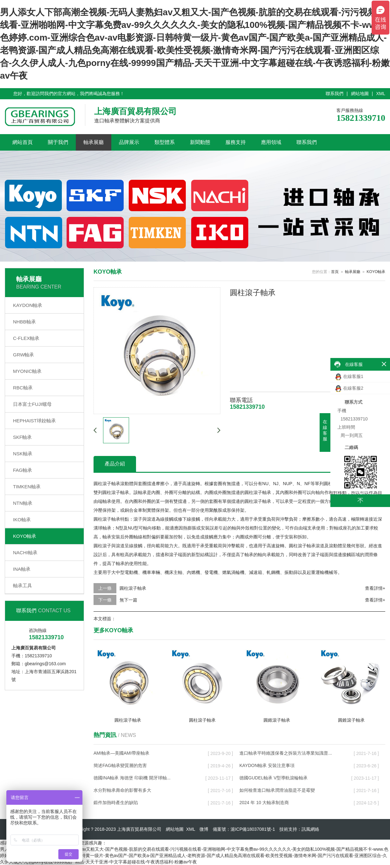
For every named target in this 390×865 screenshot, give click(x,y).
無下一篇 (128, 599)
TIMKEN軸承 (27, 486)
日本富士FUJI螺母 (32, 404)
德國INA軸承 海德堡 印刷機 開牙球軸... (132, 777)
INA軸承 (21, 569)
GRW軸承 (23, 354)
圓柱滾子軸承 (133, 588)
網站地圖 (360, 93)
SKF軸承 (22, 437)
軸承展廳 (93, 142)
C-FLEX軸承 (26, 338)
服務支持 (235, 142)
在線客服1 (349, 377)
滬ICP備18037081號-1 (253, 829)
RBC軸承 (23, 387)
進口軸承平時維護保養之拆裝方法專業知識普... (285, 753)
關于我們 (58, 142)
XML (380, 93)
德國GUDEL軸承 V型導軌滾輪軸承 (273, 777)
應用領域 (271, 142)
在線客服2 (349, 388)
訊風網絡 (310, 829)
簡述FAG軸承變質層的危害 (120, 765)
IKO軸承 (22, 519)
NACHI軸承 (25, 552)
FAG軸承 (22, 470)
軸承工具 (22, 585)
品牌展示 (129, 142)
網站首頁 (22, 142)
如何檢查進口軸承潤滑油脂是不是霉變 (277, 790)
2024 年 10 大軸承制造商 (264, 802)
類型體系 (164, 142)
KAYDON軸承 (27, 305)
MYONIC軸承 (27, 371)
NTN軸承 (22, 503)
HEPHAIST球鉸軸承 (34, 420)
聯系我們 (334, 93)
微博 (203, 829)
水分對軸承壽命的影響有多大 (122, 790)
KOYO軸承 (24, 536)
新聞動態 (200, 142)
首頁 (335, 272)
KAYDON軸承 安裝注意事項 (267, 765)
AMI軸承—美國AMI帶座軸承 (121, 753)
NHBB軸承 (24, 321)
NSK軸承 (22, 453)
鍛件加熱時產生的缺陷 (116, 802)
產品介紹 (115, 463)
